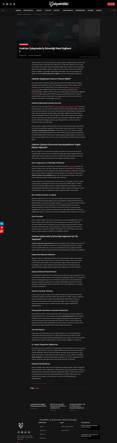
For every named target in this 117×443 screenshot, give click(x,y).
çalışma (65, 203)
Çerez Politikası (65, 430)
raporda (71, 166)
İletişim (41, 426)
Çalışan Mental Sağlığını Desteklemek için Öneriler (39, 405)
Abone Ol (111, 4)
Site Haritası (43, 438)
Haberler (18, 10)
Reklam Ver (42, 434)
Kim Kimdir (90, 10)
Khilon (20, 442)
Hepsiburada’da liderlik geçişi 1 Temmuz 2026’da (89, 426)
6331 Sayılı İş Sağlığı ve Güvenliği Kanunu (64, 106)
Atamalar (98, 10)
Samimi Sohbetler (68, 10)
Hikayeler (56, 10)
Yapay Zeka (48, 10)
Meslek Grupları (28, 10)
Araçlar (38, 10)
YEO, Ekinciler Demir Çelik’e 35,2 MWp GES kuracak (89, 435)
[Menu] (3, 10)
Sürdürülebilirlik (80, 10)
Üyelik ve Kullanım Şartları (67, 426)
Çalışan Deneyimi (27, 14)
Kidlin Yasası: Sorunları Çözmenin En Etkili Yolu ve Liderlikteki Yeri (58, 406)
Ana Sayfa (19, 14)
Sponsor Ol (43, 430)
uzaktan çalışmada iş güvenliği (38, 383)
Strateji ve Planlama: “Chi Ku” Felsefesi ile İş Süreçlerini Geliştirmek (77, 406)
